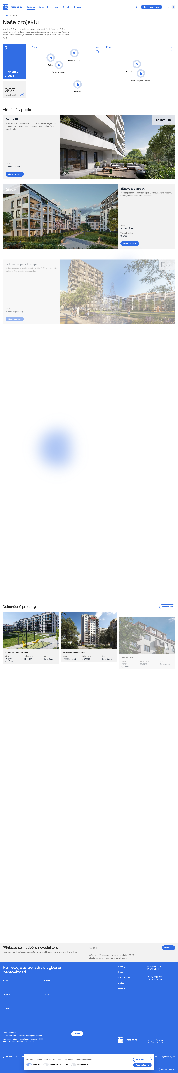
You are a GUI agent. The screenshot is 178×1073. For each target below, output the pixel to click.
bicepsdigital (169, 1057)
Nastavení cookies (167, 1069)
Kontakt (78, 7)
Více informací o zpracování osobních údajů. (108, 958)
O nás (41, 7)
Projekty (31, 7)
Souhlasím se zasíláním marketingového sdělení (24, 1036)
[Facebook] (153, 1041)
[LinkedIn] (148, 1041)
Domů (5, 15)
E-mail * (47, 994)
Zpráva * (7, 1008)
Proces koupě (53, 7)
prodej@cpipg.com (154, 976)
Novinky (67, 7)
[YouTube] (162, 1041)
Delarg (50, 65)
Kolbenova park (74, 60)
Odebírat (168, 948)
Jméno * (6, 980)
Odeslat (77, 1034)
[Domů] (13, 7)
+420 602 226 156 (154, 979)
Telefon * (7, 994)
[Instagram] (158, 1041)
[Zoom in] (97, 47)
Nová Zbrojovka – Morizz (140, 81)
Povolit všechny (142, 1065)
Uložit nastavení (142, 1059)
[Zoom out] (97, 52)
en (137, 7)
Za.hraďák (77, 92)
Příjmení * (48, 980)
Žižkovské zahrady (59, 72)
